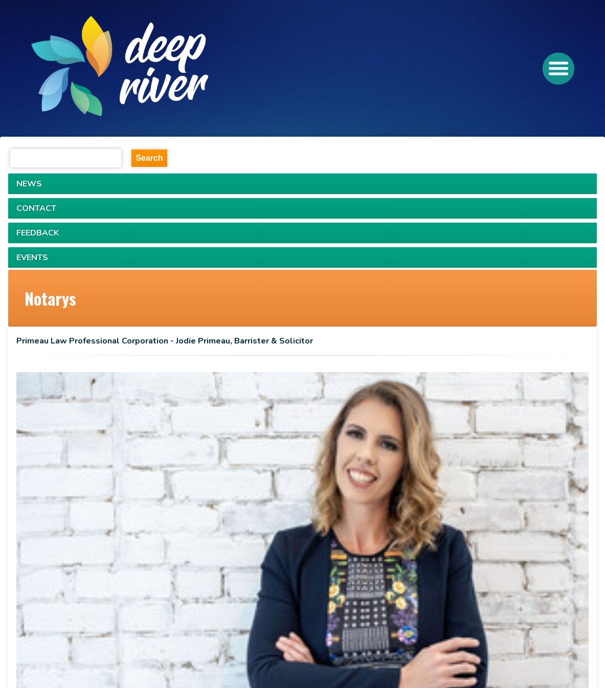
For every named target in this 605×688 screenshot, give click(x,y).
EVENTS (32, 257)
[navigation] (158, 68)
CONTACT (36, 208)
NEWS (29, 183)
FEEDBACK (37, 233)
